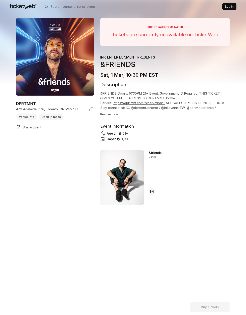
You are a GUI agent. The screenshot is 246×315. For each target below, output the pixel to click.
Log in (229, 6)
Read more (109, 114)
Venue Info (26, 116)
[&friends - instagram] (152, 191)
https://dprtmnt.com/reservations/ (139, 103)
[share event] (28, 128)
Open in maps (51, 116)
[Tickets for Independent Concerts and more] (23, 6)
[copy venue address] (91, 109)
